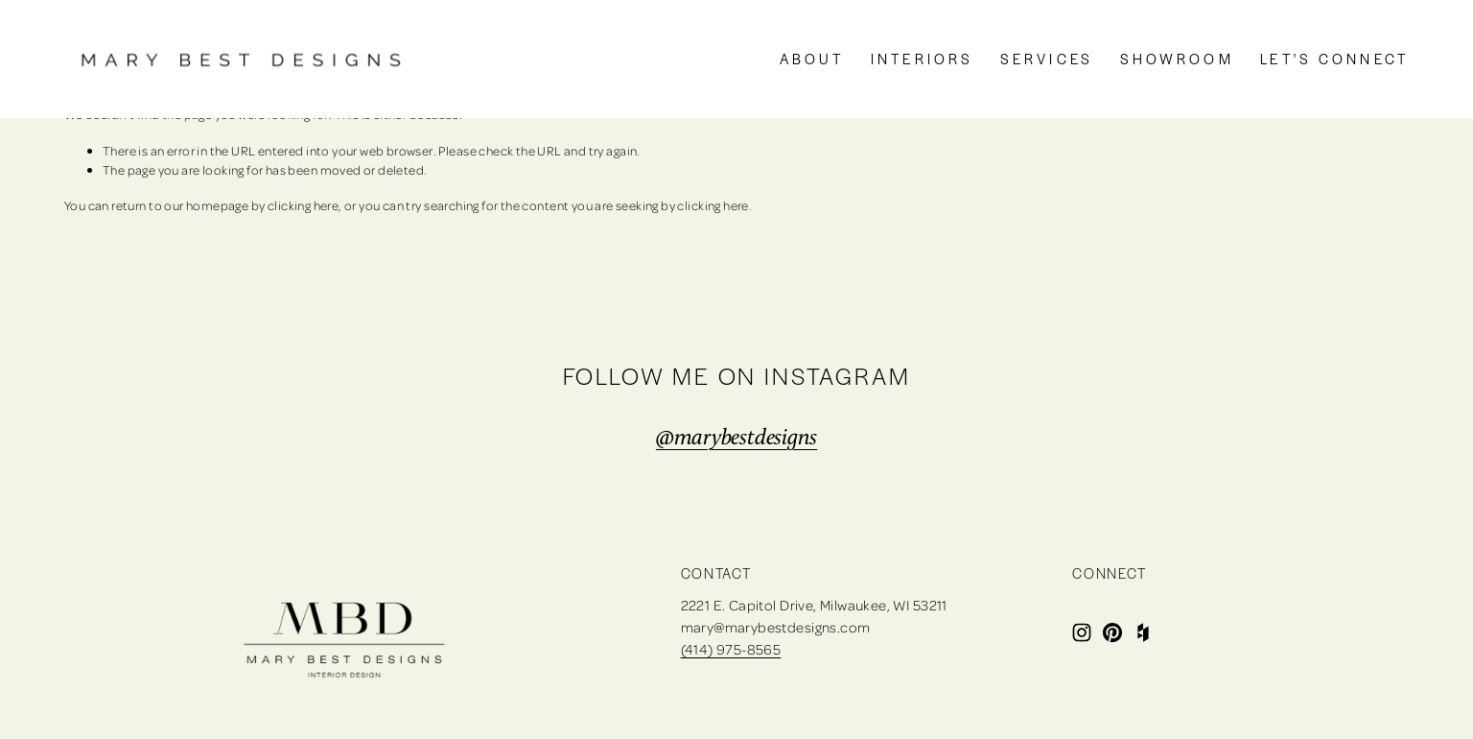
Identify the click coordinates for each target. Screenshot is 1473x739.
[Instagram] (1081, 632)
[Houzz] (1143, 632)
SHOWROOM (1177, 58)
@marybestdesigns (736, 436)
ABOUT (812, 58)
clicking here (303, 205)
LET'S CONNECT (1334, 58)
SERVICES (1046, 58)
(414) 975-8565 (731, 648)
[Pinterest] (1112, 632)
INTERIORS (922, 58)
